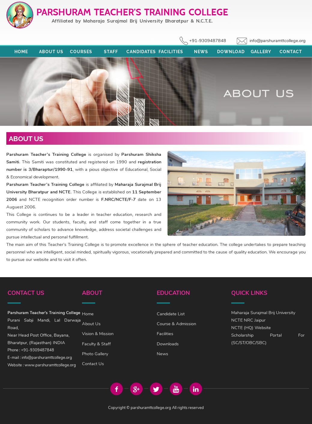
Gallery (261, 51)
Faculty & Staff (96, 344)
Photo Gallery (95, 354)
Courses (81, 51)
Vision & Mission (98, 334)
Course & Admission (176, 324)
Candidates (141, 51)
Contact (291, 51)
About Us (51, 51)
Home (21, 51)
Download (231, 51)
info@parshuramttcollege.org (278, 41)
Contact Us (93, 364)
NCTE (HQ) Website (251, 328)
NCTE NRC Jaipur (248, 320)
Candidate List (171, 314)
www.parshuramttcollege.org (50, 365)
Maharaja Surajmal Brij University (263, 313)
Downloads (168, 344)
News (201, 51)
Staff (111, 51)
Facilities (171, 51)
